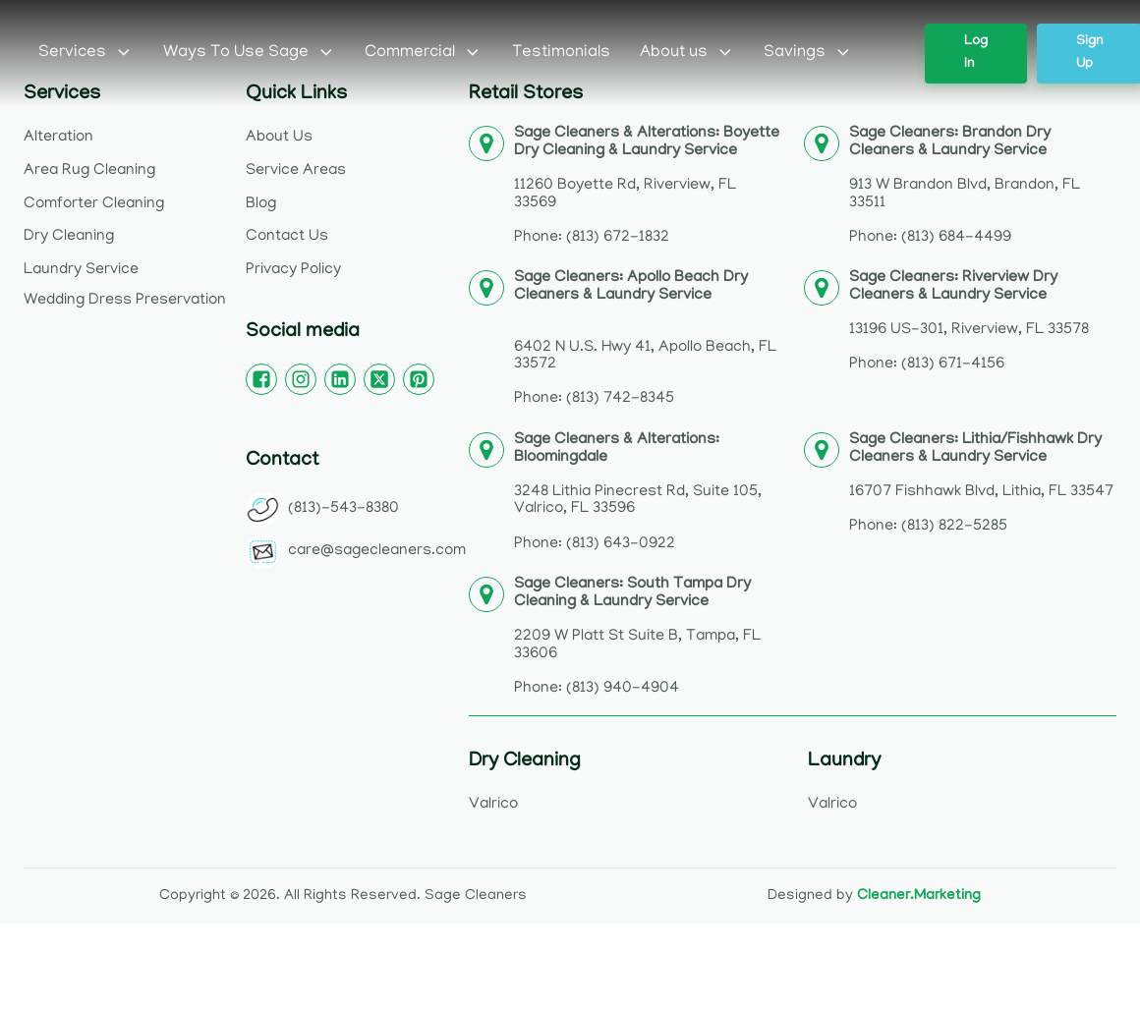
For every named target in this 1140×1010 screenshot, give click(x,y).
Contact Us (287, 237)
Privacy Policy (293, 270)
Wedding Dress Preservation (125, 300)
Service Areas (296, 171)
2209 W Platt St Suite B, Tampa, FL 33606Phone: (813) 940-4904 (637, 637)
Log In (976, 53)
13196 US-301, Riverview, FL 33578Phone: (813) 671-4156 (969, 321)
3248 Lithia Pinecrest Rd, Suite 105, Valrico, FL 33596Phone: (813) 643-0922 (638, 492)
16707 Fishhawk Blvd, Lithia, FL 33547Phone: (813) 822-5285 (981, 483)
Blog (261, 204)
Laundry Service (81, 270)
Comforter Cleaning (94, 204)
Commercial (424, 53)
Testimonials (561, 53)
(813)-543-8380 (343, 509)
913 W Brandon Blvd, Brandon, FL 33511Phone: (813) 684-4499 (964, 186)
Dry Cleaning (69, 237)
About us (687, 53)
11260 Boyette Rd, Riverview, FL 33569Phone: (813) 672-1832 (646, 186)
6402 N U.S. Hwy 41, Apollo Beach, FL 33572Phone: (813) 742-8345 (645, 339)
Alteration (58, 137)
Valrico (493, 805)
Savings (808, 53)
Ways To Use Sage (249, 53)
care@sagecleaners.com (377, 551)
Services (86, 53)
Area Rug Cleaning (89, 171)
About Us (279, 137)
